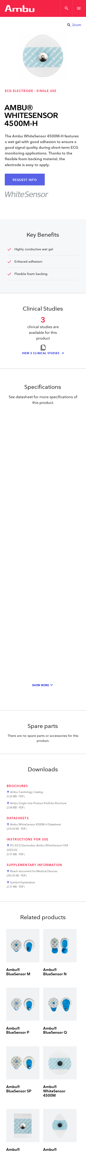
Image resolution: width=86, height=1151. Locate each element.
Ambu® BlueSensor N (55, 972)
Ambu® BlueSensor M (18, 972)
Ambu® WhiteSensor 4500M (54, 1091)
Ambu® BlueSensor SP (18, 1089)
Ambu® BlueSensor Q (55, 1030)
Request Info (25, 180)
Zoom (74, 25)
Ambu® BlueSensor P (17, 1030)
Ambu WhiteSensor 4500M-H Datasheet (35, 824)
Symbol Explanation (22, 882)
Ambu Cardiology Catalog (26, 792)
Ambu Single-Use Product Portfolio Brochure (38, 803)
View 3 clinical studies (41, 353)
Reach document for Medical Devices (33, 871)
